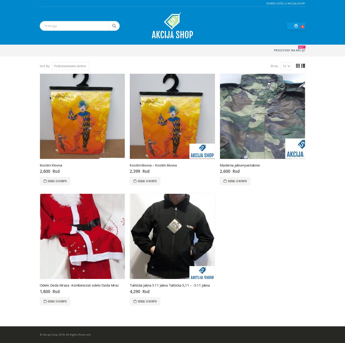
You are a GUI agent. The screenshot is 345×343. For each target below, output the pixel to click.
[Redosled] (70, 66)
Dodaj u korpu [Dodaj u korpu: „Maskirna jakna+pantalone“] (237, 181)
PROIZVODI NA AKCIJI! (289, 49)
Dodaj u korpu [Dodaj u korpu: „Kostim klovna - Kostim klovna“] (147, 181)
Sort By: (45, 66)
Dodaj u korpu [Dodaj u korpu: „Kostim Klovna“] (57, 181)
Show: (274, 66)
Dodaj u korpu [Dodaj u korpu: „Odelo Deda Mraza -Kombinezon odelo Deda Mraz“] (57, 301)
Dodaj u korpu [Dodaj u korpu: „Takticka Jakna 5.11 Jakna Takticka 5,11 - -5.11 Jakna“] (147, 301)
